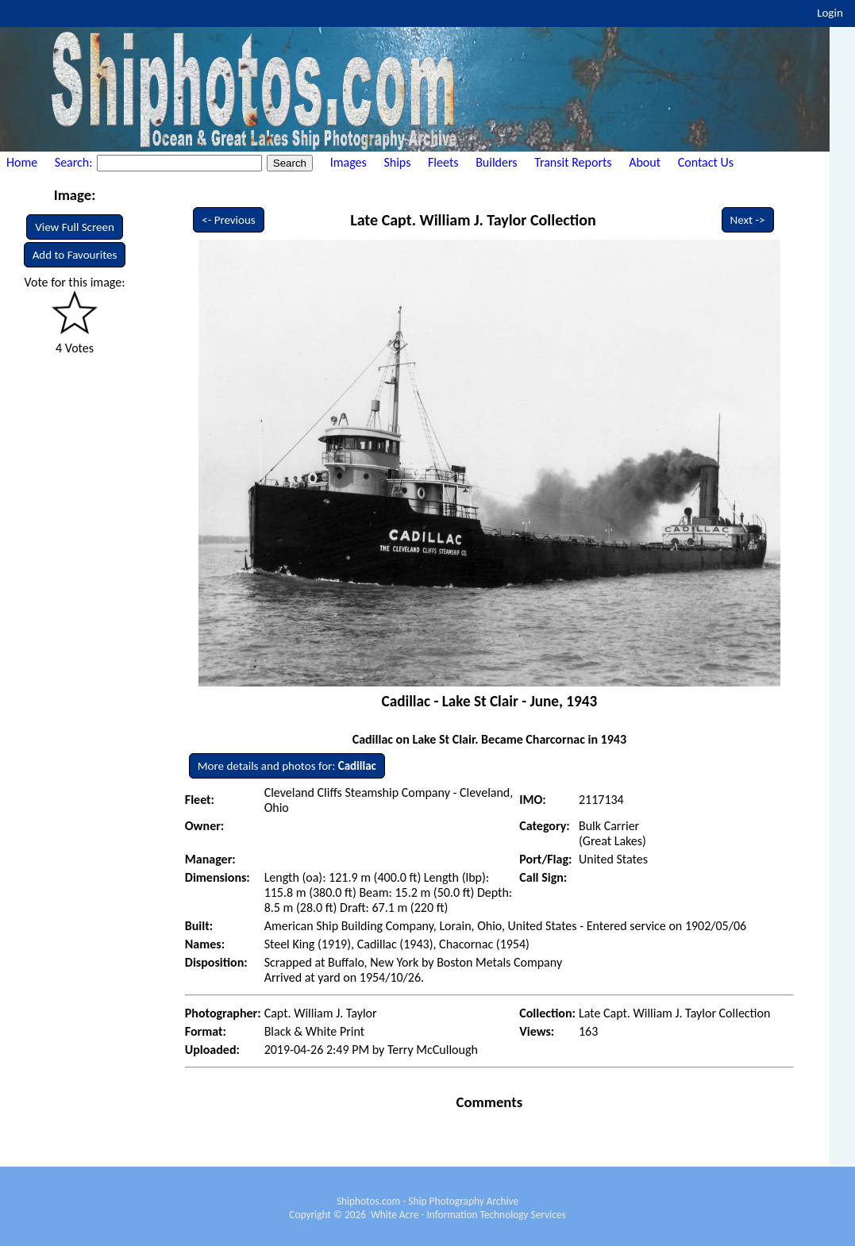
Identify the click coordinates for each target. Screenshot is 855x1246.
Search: (75, 162)
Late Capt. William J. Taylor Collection (473, 219)
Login (830, 13)
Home (21, 162)
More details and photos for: (287, 766)
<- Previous (229, 220)
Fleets (443, 162)
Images (348, 162)
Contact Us (706, 162)
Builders (496, 162)
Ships (396, 162)
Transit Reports (572, 162)
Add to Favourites (75, 255)
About (645, 162)
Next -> (747, 220)
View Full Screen (74, 227)
